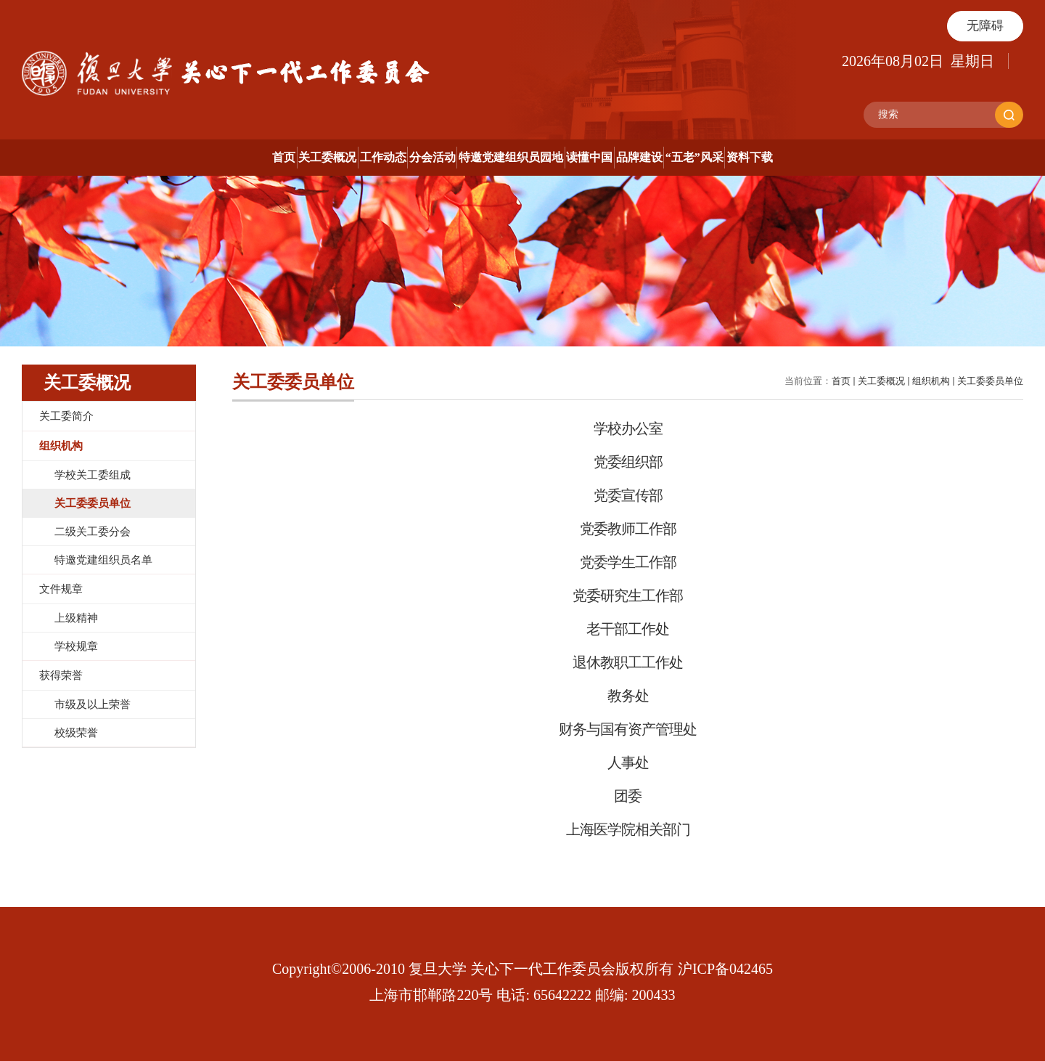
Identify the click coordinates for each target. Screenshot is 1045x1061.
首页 (69, 157)
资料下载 (964, 157)
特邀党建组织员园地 (511, 157)
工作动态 (276, 157)
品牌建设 (747, 157)
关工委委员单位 (990, 380)
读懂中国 (643, 157)
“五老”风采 (856, 157)
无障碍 (985, 26)
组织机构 (931, 380)
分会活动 (379, 157)
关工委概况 (166, 157)
